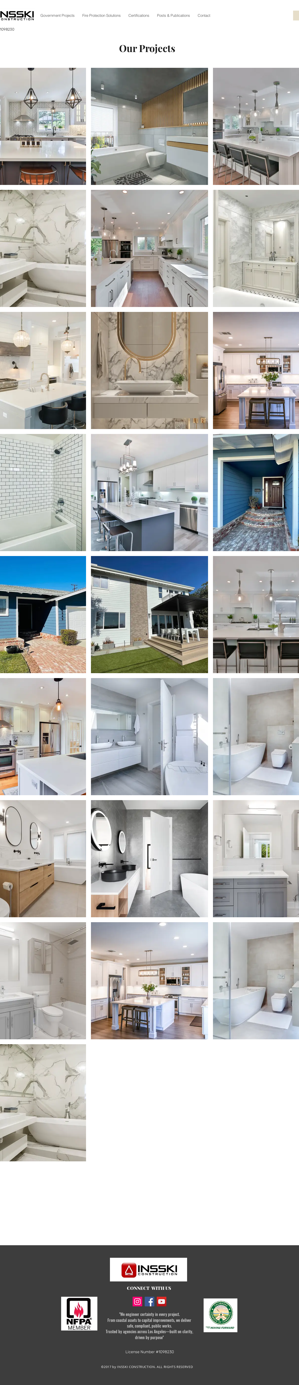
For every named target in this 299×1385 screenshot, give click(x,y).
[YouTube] (161, 1301)
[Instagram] (137, 1301)
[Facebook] (149, 1301)
